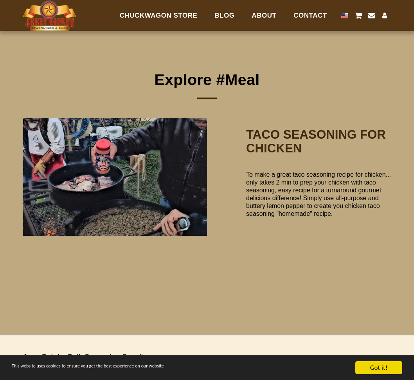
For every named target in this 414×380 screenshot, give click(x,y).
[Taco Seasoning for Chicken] (318, 141)
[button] (358, 15)
